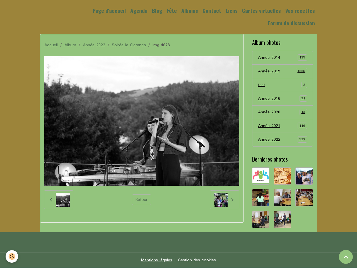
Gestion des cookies (197, 260)
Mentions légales (156, 260)
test (282, 85)
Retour (142, 199)
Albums (189, 10)
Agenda (139, 10)
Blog (157, 10)
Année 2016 (282, 98)
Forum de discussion (291, 23)
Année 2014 (282, 57)
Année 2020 (282, 112)
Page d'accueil (109, 10)
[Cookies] (12, 256)
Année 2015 (282, 71)
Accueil (51, 45)
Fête (172, 10)
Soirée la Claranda (129, 45)
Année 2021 (282, 126)
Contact (211, 10)
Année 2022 (94, 45)
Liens (232, 10)
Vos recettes (300, 10)
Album (70, 45)
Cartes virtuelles (261, 10)
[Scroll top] (346, 257)
